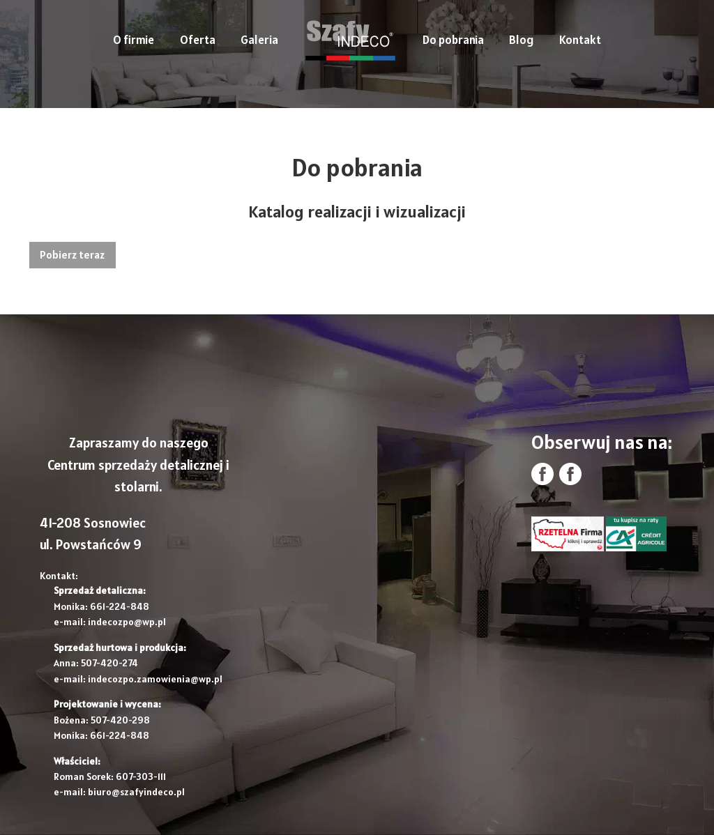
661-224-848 (119, 606)
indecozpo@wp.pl (127, 621)
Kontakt (580, 39)
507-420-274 (109, 663)
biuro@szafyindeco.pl (136, 792)
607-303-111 (141, 776)
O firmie (133, 39)
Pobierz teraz (72, 254)
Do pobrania (453, 39)
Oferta (197, 39)
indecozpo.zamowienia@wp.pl (155, 679)
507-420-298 (120, 720)
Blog (521, 39)
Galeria (259, 39)
